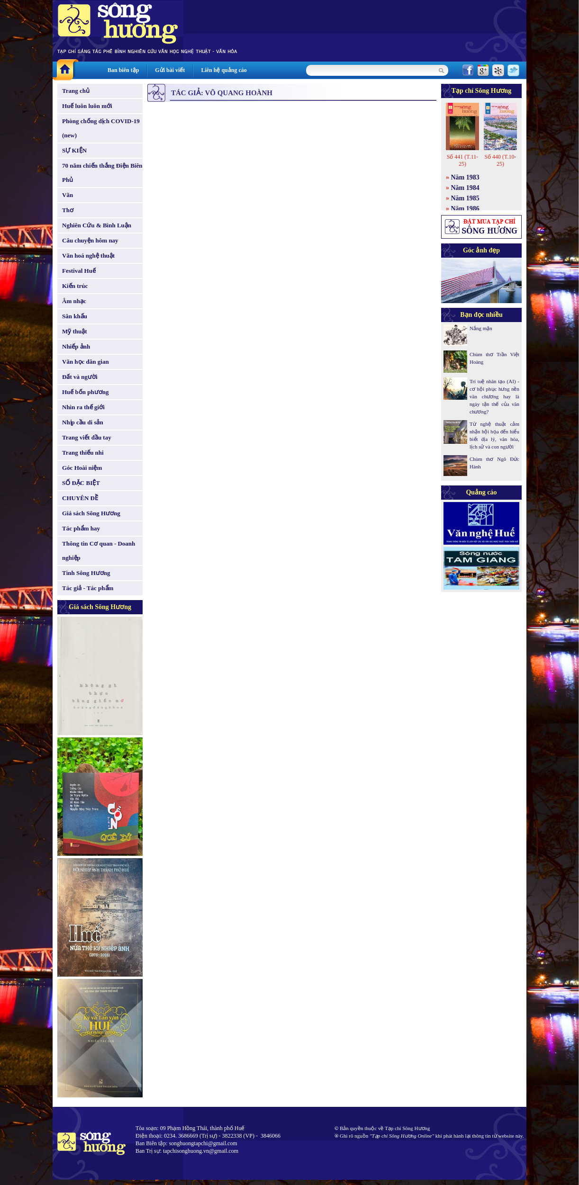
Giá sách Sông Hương (91, 513)
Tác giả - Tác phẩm (87, 588)
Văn (67, 194)
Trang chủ (76, 90)
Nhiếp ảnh (76, 346)
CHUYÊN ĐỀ (80, 498)
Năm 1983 (465, 177)
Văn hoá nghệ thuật (88, 255)
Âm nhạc (74, 301)
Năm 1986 (465, 208)
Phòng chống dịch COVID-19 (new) (101, 128)
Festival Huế (79, 270)
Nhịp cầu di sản (82, 422)
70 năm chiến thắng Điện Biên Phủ (102, 172)
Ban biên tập (123, 70)
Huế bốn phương (85, 391)
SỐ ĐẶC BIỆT (81, 482)
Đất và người (80, 376)
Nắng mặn (481, 328)
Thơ (67, 210)
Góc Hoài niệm (82, 467)
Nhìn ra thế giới (83, 407)
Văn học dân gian (85, 361)
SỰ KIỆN (74, 150)
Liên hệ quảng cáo (223, 70)
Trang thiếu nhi (83, 452)
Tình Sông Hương (86, 572)
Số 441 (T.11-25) (463, 160)
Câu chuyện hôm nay (90, 240)
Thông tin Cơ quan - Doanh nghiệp (98, 550)
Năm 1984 (465, 187)
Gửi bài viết (170, 70)
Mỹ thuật (74, 331)
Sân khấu (74, 316)
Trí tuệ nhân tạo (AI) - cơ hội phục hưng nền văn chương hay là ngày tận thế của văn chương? (494, 396)
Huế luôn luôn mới (87, 105)
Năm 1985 (465, 198)
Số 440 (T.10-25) (500, 160)
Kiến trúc (75, 285)
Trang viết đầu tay (86, 437)
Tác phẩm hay (81, 528)
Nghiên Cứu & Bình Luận (96, 225)
